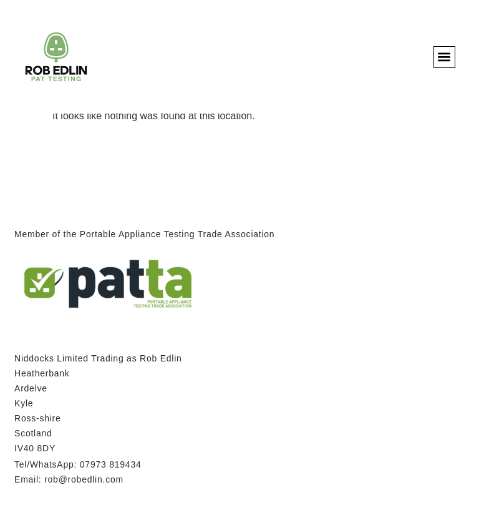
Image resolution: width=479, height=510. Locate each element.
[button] (444, 57)
